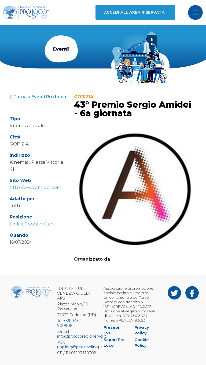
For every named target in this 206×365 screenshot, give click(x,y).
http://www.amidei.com (35, 187)
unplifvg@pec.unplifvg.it (79, 347)
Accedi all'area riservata (134, 12)
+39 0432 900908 (69, 323)
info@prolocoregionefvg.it (81, 336)
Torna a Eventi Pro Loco (38, 96)
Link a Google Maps (32, 224)
